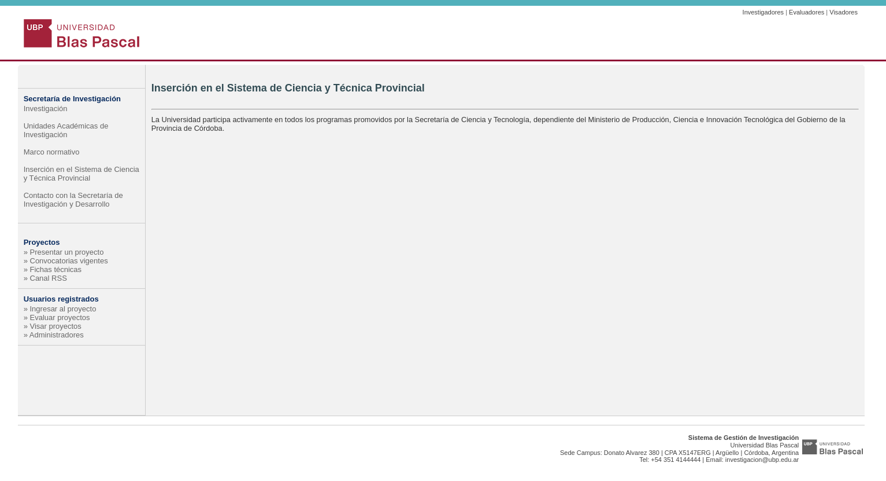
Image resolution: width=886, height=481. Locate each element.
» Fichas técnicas (52, 269)
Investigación (46, 108)
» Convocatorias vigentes (66, 260)
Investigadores (763, 12)
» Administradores (54, 335)
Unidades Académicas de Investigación (66, 130)
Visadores (843, 12)
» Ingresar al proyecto (60, 308)
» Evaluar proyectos (57, 317)
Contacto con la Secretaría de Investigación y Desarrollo (73, 199)
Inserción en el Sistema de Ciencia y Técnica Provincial (81, 173)
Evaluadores (806, 12)
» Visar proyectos (52, 326)
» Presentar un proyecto (64, 252)
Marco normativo (52, 152)
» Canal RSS (45, 278)
